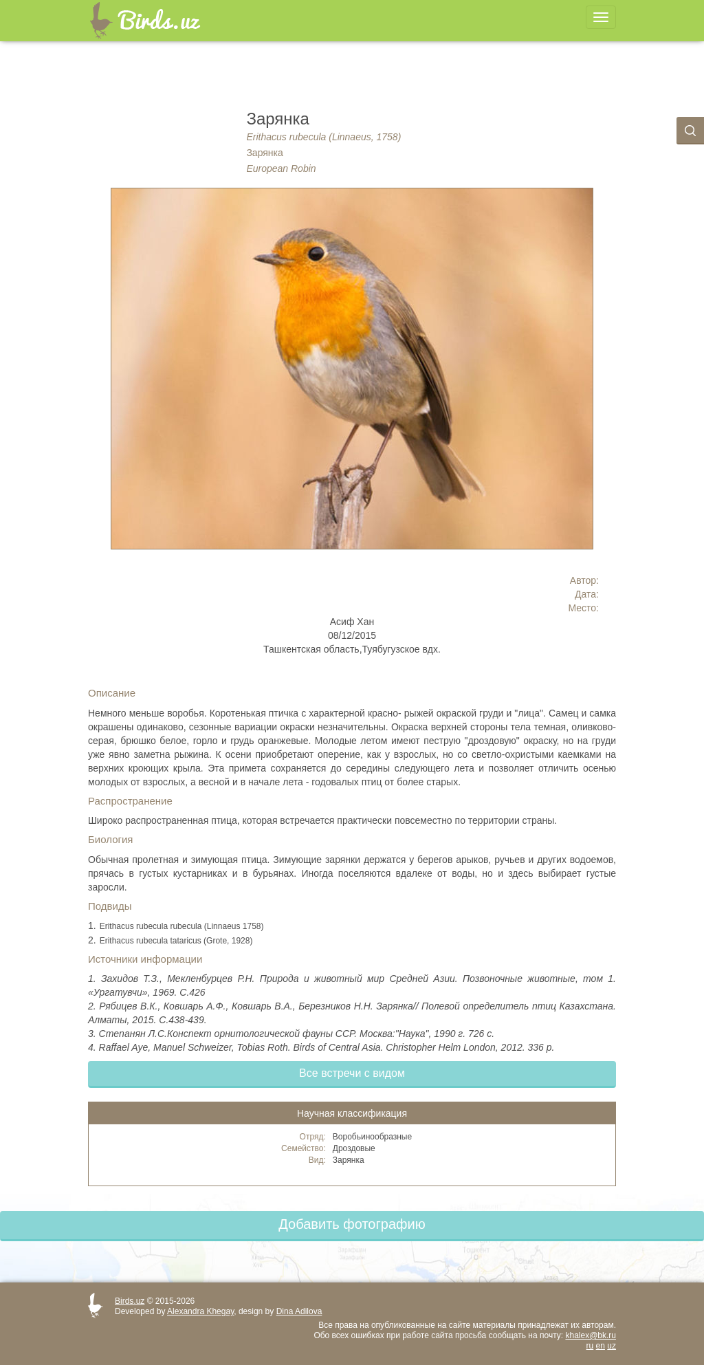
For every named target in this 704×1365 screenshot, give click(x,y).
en (600, 1346)
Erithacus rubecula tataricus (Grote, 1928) (176, 941)
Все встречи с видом (352, 1073)
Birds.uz (129, 1301)
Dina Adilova (299, 1311)
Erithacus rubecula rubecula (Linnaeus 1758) (182, 926)
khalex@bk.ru (590, 1335)
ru (590, 1346)
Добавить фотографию (351, 1224)
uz (611, 1346)
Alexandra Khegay (200, 1311)
